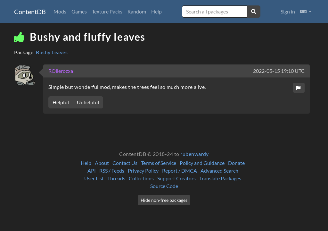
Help (156, 11)
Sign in (288, 11)
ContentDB (30, 11)
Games (79, 11)
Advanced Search (219, 170)
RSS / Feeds (111, 170)
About (102, 163)
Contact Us (124, 163)
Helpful (61, 102)
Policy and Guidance (202, 163)
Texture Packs (107, 11)
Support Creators (176, 178)
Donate (236, 163)
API (91, 170)
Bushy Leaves (52, 52)
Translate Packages (220, 178)
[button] (306, 11)
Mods (59, 11)
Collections (141, 178)
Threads (116, 178)
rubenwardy (194, 154)
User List (94, 178)
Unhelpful (88, 102)
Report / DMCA (179, 170)
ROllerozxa (60, 71)
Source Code (164, 186)
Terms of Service (158, 163)
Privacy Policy (143, 170)
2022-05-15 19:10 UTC (279, 71)
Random (136, 11)
